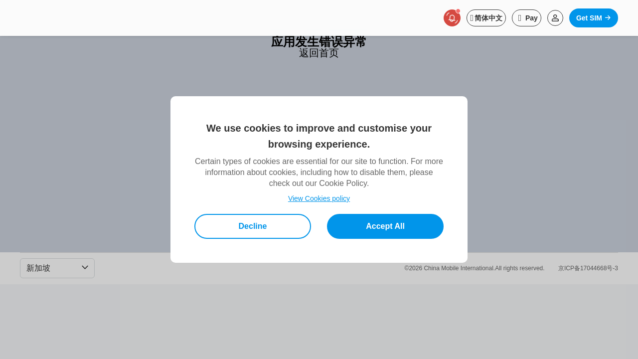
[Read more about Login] (555, 18)
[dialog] (319, 179)
